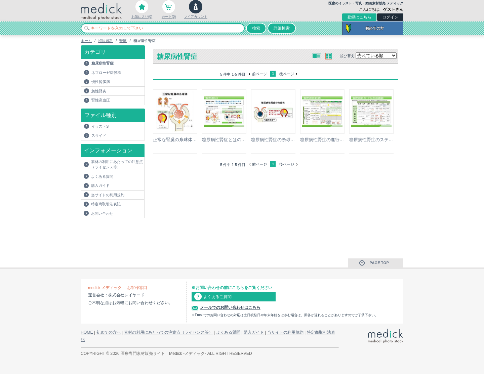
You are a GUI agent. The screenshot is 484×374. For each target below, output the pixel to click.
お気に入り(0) (141, 16)
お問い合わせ (102, 213)
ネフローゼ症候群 (106, 73)
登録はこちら (359, 17)
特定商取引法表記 (106, 204)
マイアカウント (195, 16)
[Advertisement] (120, 231)
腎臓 (123, 41)
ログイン (390, 17)
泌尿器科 (105, 41)
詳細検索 (282, 28)
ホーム (86, 41)
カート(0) (169, 16)
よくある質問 (102, 176)
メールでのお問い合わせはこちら (230, 307)
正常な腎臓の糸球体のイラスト (183, 139)
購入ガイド (100, 185)
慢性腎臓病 (100, 82)
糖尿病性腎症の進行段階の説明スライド (339, 139)
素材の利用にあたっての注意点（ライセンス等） (117, 164)
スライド (98, 135)
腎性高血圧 (100, 100)
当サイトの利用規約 (107, 195)
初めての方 (374, 28)
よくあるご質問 (217, 297)
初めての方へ (108, 332)
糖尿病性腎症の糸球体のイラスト (284, 139)
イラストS (100, 126)
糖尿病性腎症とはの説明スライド (235, 139)
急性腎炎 (98, 91)
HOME (87, 332)
